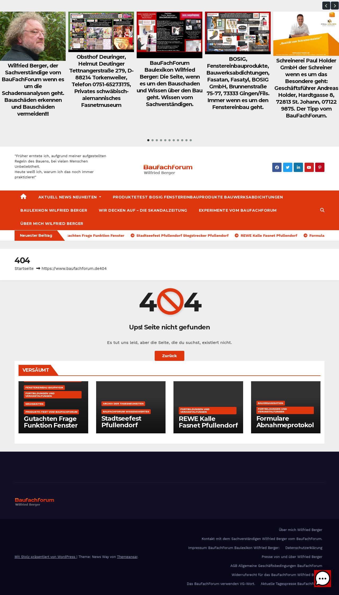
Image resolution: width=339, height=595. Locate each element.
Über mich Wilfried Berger (51, 223)
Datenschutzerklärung (303, 548)
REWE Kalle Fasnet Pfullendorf (208, 422)
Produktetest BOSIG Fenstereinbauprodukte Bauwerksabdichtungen (198, 197)
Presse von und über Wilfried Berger (292, 557)
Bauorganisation (270, 403)
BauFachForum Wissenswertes (126, 411)
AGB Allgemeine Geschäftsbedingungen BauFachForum (276, 566)
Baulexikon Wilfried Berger (53, 210)
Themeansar (127, 557)
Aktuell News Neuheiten (69, 197)
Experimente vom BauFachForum (238, 210)
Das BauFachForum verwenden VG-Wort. (221, 584)
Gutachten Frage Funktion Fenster (51, 422)
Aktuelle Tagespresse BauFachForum (291, 584)
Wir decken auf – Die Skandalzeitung (143, 210)
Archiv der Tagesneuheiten (123, 403)
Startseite (24, 268)
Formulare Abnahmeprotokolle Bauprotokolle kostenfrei (285, 428)
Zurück (169, 355)
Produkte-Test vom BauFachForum (51, 411)
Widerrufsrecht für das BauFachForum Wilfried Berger (277, 575)
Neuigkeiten (34, 403)
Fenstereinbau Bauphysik (44, 387)
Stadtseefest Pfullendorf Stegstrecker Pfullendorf (121, 428)
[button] (326, 6)
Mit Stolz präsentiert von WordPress (46, 557)
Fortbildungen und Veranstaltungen (40, 394)
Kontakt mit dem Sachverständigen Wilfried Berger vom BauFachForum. (262, 539)
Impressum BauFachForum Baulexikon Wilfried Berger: (233, 548)
